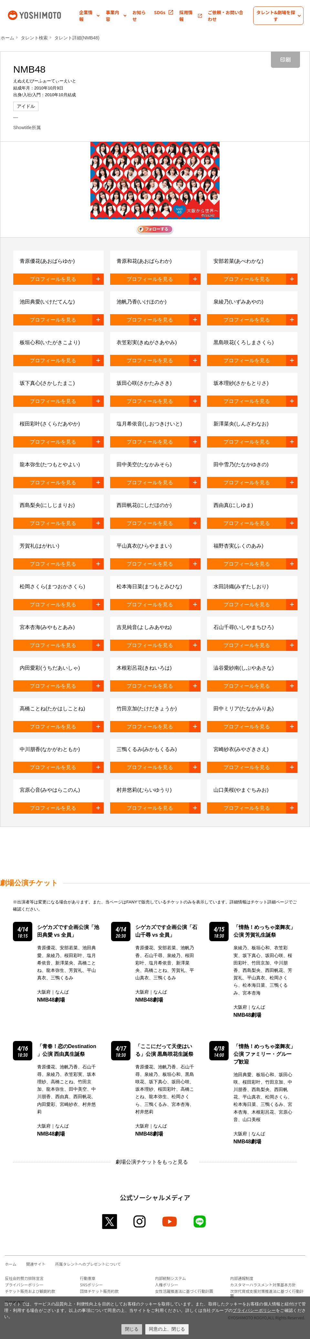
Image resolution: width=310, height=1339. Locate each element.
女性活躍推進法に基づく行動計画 (184, 1291)
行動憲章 (88, 1278)
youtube (170, 1221)
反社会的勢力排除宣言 (24, 1278)
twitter (110, 1221)
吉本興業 (42, 14)
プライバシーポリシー (24, 1284)
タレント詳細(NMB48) (76, 37)
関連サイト (36, 1264)
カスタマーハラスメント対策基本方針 (263, 1284)
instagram (140, 1221)
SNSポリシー (91, 1284)
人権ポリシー (166, 1284)
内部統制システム (170, 1278)
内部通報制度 (241, 1278)
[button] (89, 15)
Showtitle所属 (27, 127)
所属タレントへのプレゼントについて (88, 1264)
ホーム (7, 37)
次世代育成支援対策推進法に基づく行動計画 (267, 1293)
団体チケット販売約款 (99, 1291)
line (200, 1221)
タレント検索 (34, 37)
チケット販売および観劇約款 (30, 1291)
